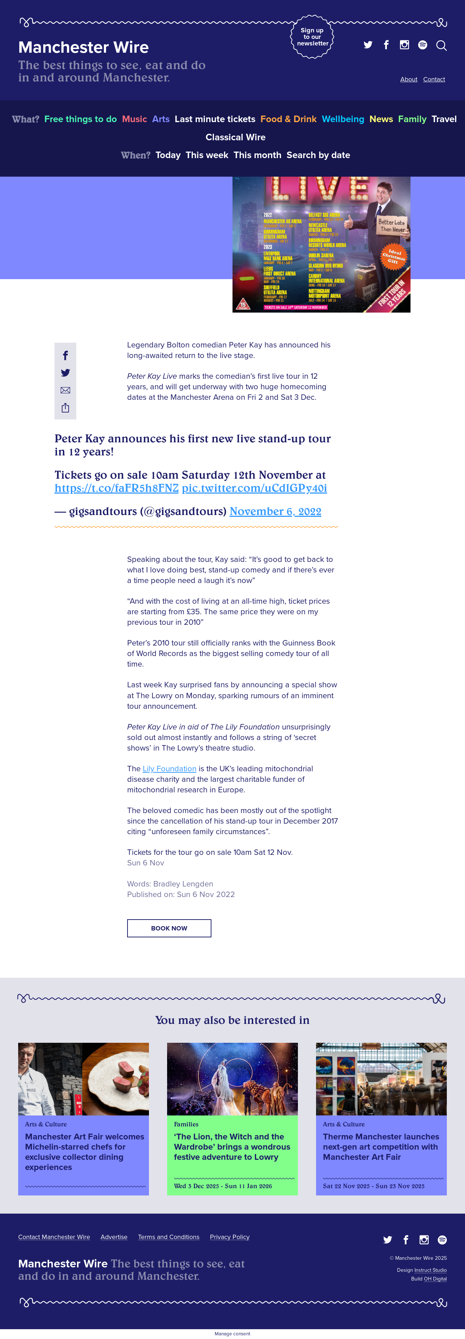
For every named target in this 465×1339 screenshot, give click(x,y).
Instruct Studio (431, 1270)
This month (258, 155)
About (408, 79)
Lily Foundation (170, 769)
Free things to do (80, 119)
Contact (434, 79)
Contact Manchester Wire (54, 1237)
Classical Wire (236, 137)
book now (169, 928)
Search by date (318, 155)
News (381, 119)
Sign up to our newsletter (312, 36)
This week (207, 155)
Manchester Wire (83, 47)
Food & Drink (288, 119)
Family (412, 119)
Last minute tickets (215, 119)
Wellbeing (343, 119)
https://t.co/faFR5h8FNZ (116, 487)
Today (168, 155)
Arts (161, 119)
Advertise (114, 1237)
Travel (444, 119)
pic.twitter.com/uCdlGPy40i (254, 487)
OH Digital (435, 1279)
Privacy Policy (230, 1237)
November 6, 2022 (276, 511)
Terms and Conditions (168, 1237)
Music (134, 119)
